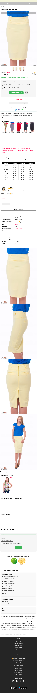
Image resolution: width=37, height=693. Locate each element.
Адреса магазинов (18, 643)
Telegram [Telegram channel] (20, 681)
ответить (3, 198)
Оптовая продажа (18, 647)
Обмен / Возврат (18, 674)
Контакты (18, 641)
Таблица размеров (18, 654)
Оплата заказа (18, 670)
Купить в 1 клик (19, 99)
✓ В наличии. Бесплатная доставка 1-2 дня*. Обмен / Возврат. (14, 77)
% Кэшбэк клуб (18, 656)
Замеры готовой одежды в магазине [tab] (27, 158)
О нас (18, 638)
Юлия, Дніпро (11, 187)
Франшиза (18, 649)
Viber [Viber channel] (23, 681)
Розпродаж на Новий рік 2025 (8, 150)
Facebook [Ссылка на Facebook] (13, 681)
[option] (13, 69)
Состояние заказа (18, 668)
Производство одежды (18, 645)
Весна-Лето (9, 148)
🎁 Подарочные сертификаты (18, 658)
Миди (3, 152)
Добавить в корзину (16, 92)
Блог (18, 651)
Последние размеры (25, 148)
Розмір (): (7, 538)
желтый (16, 224)
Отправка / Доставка (18, 672)
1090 (16, 243)
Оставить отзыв (6, 203)
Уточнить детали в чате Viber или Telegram (11, 543)
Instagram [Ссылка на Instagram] (17, 681)
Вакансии (18, 662)
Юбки (3, 148)
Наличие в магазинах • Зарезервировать (18, 103)
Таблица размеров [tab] (10, 158)
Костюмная (17, 214)
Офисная (31, 150)
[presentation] (34, 127)
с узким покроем (18, 228)
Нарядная (25, 150)
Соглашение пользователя (18, 660)
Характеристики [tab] (18, 209)
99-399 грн (16, 148)
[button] (2, 3)
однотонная (17, 232)
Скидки (19, 150)
